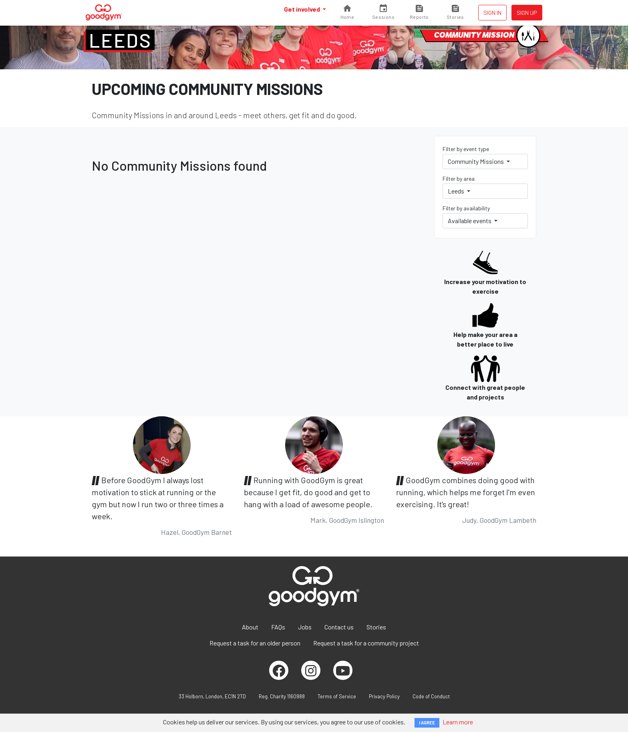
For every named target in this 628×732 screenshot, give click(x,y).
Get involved (302, 9)
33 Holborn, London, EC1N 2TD (212, 696)
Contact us (339, 627)
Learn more (458, 722)
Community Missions (476, 161)
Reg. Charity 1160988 (282, 696)
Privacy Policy (384, 696)
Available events (470, 220)
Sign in (492, 12)
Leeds (120, 40)
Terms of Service (337, 696)
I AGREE (427, 722)
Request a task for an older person (254, 643)
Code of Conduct (431, 696)
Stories (376, 627)
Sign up (527, 12)
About (250, 627)
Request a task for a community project (366, 643)
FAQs (278, 627)
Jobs (305, 627)
